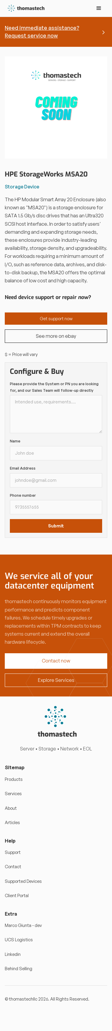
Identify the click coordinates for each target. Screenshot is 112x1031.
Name (15, 441)
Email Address (23, 468)
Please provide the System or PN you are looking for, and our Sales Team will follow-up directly (54, 387)
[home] (25, 8)
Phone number (23, 495)
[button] (98, 8)
